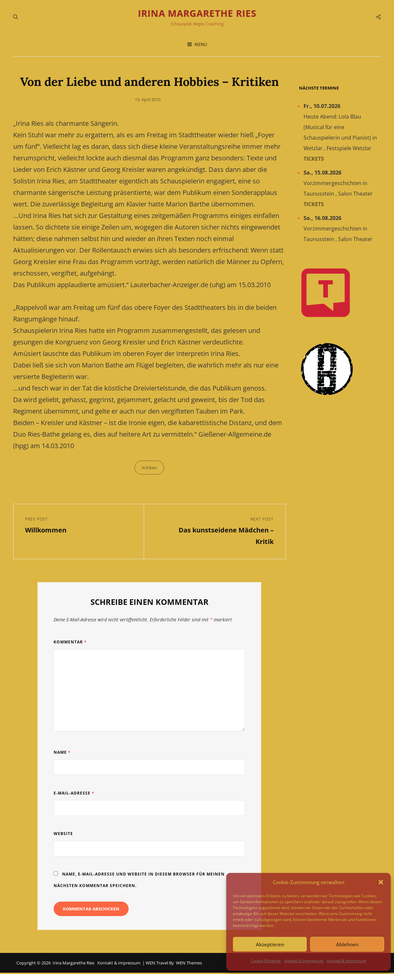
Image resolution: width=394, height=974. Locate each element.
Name (62, 753)
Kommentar (70, 643)
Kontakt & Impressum (304, 960)
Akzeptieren (270, 944)
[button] (381, 882)
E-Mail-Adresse (74, 794)
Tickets (314, 159)
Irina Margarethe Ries (197, 14)
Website (63, 835)
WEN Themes (189, 964)
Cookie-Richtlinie (266, 960)
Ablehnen (347, 944)
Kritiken (149, 468)
